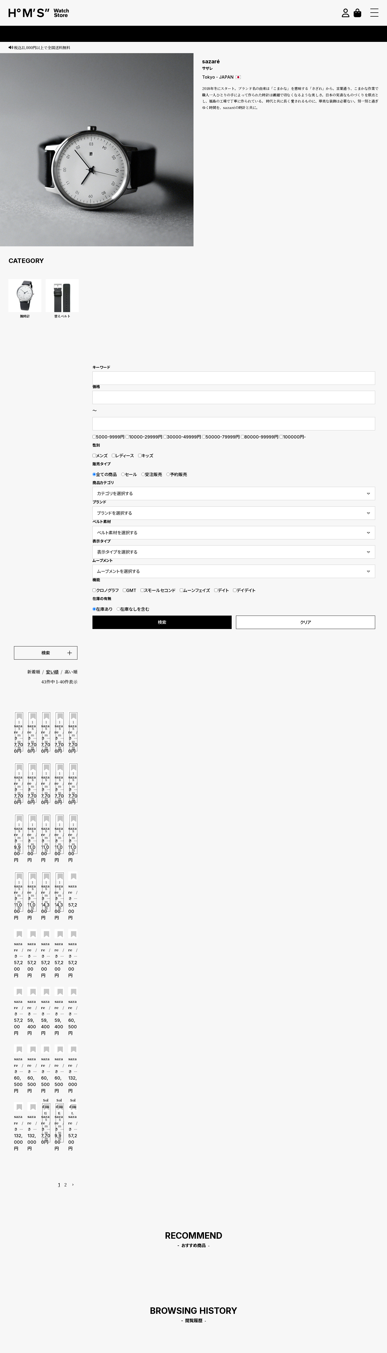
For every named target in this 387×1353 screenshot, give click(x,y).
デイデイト (244, 590)
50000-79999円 (221, 437)
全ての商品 (104, 474)
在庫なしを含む (133, 609)
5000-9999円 (108, 437)
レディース (123, 455)
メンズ (100, 455)
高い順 (70, 672)
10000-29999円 (144, 437)
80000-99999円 (259, 437)
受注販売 (151, 474)
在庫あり (102, 609)
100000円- (293, 437)
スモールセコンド (158, 590)
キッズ (145, 455)
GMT (129, 590)
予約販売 (176, 474)
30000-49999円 (182, 437)
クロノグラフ (105, 590)
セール (129, 474)
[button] (73, 1185)
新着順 (33, 672)
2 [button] (65, 1185)
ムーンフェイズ (195, 590)
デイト (221, 590)
